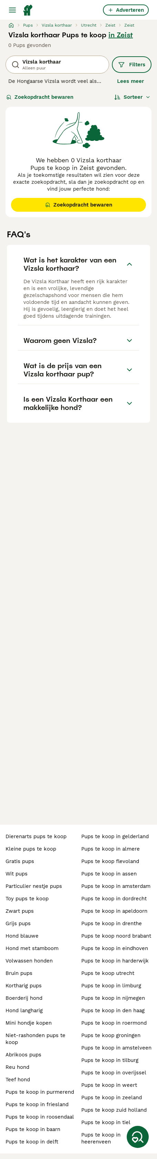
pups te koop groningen (110, 1035)
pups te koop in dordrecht (114, 898)
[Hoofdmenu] (12, 10)
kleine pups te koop (31, 849)
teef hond (18, 1079)
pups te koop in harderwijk (115, 961)
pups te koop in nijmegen (113, 998)
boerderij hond (24, 998)
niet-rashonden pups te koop (35, 1038)
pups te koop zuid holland (114, 1110)
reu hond (17, 1067)
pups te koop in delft (32, 1142)
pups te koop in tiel (105, 1122)
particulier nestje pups (34, 886)
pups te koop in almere (110, 849)
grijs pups (18, 923)
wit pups (17, 874)
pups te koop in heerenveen (101, 1138)
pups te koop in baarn (33, 1129)
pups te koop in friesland (37, 1104)
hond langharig (24, 1010)
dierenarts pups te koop (36, 836)
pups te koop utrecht (107, 973)
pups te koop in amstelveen (116, 1048)
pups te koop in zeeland (111, 1097)
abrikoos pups (23, 1055)
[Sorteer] (132, 97)
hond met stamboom (32, 948)
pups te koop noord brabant (116, 936)
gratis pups (20, 861)
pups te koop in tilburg (109, 1060)
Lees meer (130, 81)
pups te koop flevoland (110, 861)
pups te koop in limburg (111, 986)
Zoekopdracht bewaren (39, 97)
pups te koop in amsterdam (115, 886)
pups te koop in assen (109, 874)
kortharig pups (24, 986)
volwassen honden (29, 961)
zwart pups (20, 911)
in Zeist (120, 35)
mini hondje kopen (29, 1023)
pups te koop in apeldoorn (114, 911)
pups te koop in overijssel (113, 1073)
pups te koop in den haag (113, 1010)
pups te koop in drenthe (111, 923)
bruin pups (19, 973)
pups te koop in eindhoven (114, 948)
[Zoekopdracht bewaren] (138, 1137)
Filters (131, 64)
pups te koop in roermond (114, 1023)
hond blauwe (22, 936)
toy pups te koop (27, 898)
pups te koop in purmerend (40, 1092)
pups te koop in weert (109, 1085)
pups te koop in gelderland (115, 836)
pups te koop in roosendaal (40, 1117)
